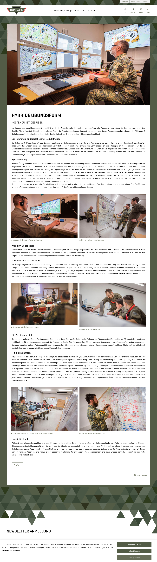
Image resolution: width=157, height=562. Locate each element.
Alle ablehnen (134, 551)
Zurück (17, 423)
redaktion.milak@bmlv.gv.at (65, 538)
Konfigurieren (134, 557)
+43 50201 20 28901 (62, 535)
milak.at (91, 10)
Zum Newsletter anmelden (126, 502)
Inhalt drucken (141, 433)
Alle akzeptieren (134, 544)
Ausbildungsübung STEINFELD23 (69, 10)
